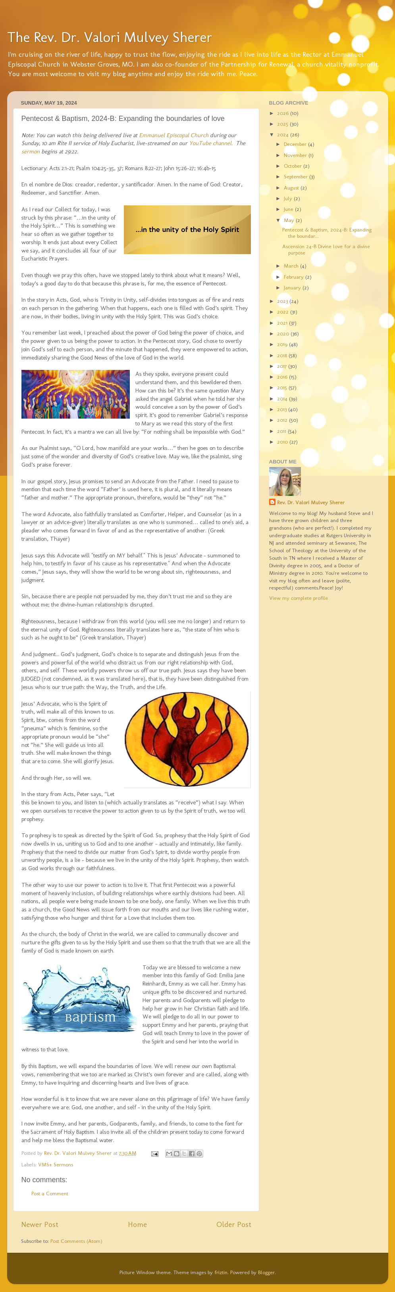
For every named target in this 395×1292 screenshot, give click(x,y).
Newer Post (39, 1224)
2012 (283, 420)
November (296, 155)
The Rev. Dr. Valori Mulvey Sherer (109, 37)
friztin (220, 1272)
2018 (283, 355)
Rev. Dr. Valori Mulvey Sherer (311, 502)
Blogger (266, 1272)
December (296, 144)
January (293, 287)
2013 (282, 409)
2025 (283, 124)
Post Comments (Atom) (76, 1241)
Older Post (233, 1224)
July (289, 198)
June (289, 209)
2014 (283, 398)
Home (137, 1224)
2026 (283, 113)
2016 (283, 376)
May (290, 220)
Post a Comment (49, 1193)
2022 (283, 311)
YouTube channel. (211, 143)
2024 (283, 134)
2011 (282, 431)
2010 (283, 441)
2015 (283, 387)
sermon (30, 151)
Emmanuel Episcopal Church (173, 135)
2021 (283, 323)
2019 (283, 344)
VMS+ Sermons (55, 1164)
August (292, 187)
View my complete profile (298, 598)
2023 (283, 301)
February (294, 277)
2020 (284, 333)
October (293, 166)
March (292, 265)
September (296, 176)
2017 (282, 366)
